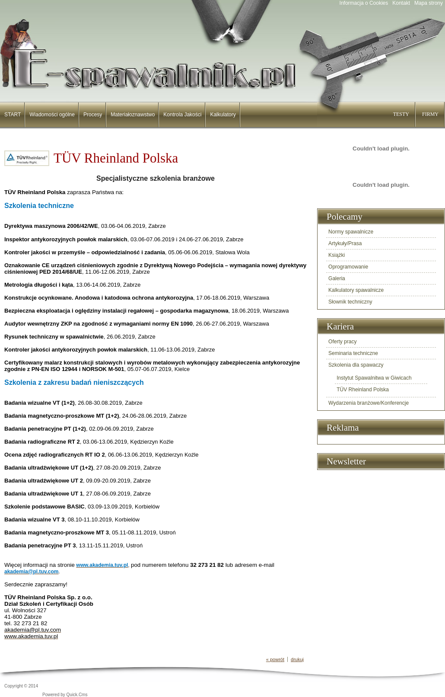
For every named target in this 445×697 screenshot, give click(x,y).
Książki (336, 255)
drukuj (297, 659)
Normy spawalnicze (350, 232)
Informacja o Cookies (364, 3)
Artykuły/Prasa (345, 243)
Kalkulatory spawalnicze (356, 290)
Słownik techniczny (350, 302)
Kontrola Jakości (182, 115)
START (12, 115)
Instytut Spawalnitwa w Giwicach (374, 378)
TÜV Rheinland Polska (363, 390)
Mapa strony (428, 3)
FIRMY (430, 114)
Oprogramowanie (348, 267)
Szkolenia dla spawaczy (355, 365)
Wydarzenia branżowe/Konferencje (368, 403)
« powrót (275, 659)
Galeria (336, 278)
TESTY (401, 114)
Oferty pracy (342, 342)
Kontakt (401, 3)
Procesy (92, 115)
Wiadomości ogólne (52, 115)
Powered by (65, 694)
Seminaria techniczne (353, 353)
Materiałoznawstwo (133, 115)
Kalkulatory (222, 115)
